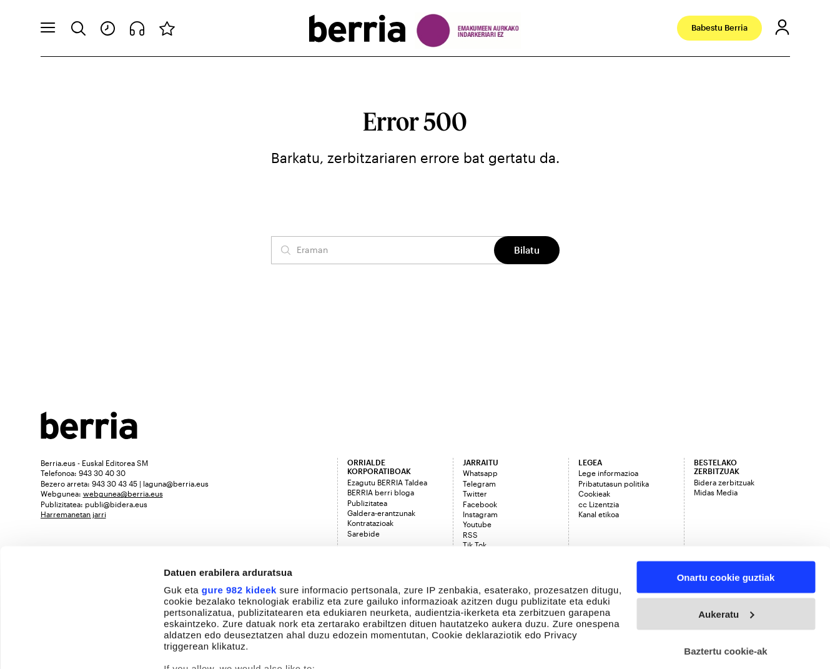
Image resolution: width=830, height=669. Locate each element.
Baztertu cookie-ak (725, 565)
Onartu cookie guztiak (726, 492)
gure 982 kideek (239, 504)
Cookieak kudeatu (204, 644)
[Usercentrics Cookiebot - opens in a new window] (81, 644)
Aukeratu (726, 528)
